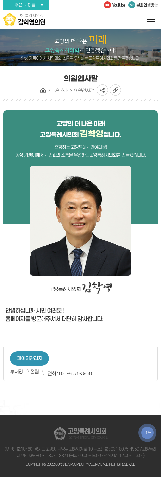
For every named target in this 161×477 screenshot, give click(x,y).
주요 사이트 (25, 5)
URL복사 (115, 90)
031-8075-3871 (54, 455)
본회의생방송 (147, 5)
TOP (147, 432)
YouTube (118, 5)
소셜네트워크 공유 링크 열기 (102, 90)
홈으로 (43, 90)
